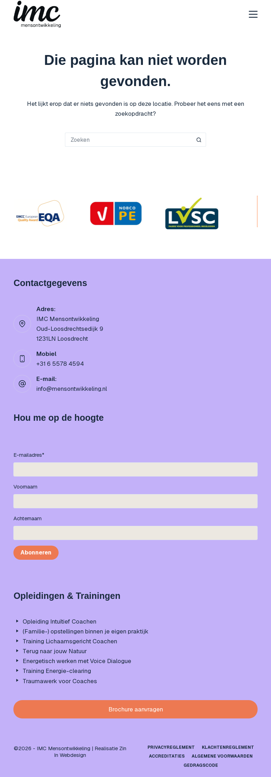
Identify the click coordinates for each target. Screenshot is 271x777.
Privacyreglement (171, 747)
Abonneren (36, 552)
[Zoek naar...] (128, 140)
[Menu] (253, 14)
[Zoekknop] (199, 140)
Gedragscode (200, 765)
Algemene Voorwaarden (222, 756)
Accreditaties (167, 756)
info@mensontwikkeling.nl (71, 389)
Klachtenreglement (228, 747)
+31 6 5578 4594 (60, 364)
